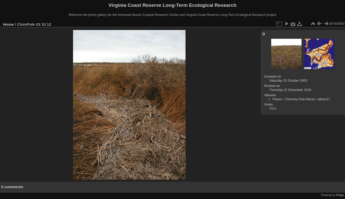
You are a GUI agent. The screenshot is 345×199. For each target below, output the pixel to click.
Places (277, 99)
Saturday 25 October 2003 (288, 80)
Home (8, 24)
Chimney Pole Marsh (300, 99)
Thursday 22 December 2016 (290, 90)
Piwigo (340, 194)
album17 (324, 99)
